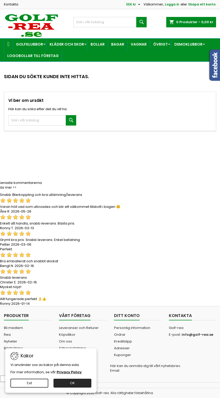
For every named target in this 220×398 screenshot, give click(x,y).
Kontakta (11, 4)
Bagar (117, 44)
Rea (7, 334)
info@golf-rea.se (197, 334)
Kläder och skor (67, 44)
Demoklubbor (188, 44)
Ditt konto (127, 316)
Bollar (98, 44)
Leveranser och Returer (79, 327)
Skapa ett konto (202, 4)
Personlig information (132, 327)
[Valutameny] (133, 4)
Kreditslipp (123, 341)
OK (72, 383)
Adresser (122, 348)
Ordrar (120, 334)
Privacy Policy (69, 372)
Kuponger (122, 354)
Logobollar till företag (33, 55)
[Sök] (110, 22)
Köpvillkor (67, 334)
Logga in (172, 4)
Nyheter (10, 341)
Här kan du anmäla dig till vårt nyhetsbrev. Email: (145, 368)
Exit (29, 383)
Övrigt (160, 44)
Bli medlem (13, 327)
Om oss (65, 341)
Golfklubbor (29, 44)
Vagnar (139, 44)
